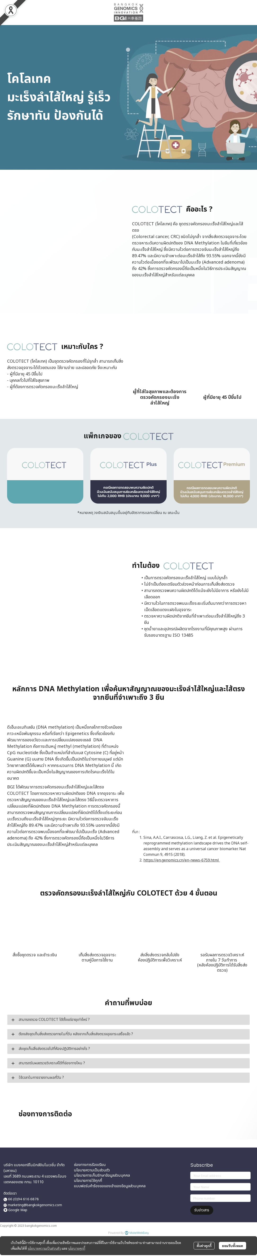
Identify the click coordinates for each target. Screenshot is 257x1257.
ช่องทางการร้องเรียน (90, 1165)
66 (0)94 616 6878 (21, 1199)
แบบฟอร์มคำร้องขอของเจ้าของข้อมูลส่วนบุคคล (110, 1186)
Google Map (17, 1210)
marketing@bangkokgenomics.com (35, 1205)
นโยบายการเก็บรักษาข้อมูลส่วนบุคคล (102, 1175)
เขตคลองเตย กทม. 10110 (24, 1182)
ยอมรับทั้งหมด (232, 1246)
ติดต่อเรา (10, 1193)
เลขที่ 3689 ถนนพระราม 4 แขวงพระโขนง (35, 1176)
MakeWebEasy (139, 1233)
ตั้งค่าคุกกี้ (204, 1246)
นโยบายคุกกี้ (76, 1248)
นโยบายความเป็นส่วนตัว (44, 1248)
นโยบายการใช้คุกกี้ (88, 1180)
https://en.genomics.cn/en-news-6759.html (181, 860)
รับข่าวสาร (201, 1210)
